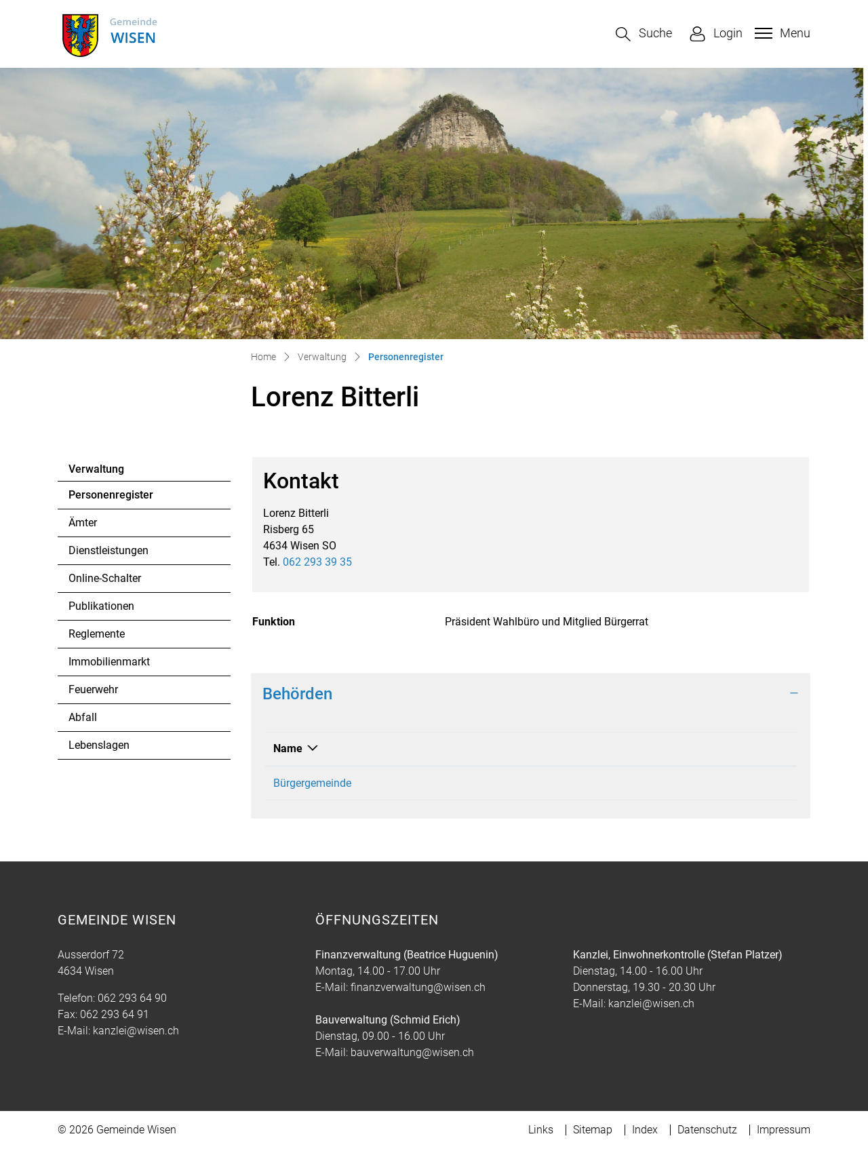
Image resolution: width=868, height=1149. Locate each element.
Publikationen (101, 606)
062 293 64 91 (114, 1014)
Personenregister (110, 498)
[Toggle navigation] (780, 33)
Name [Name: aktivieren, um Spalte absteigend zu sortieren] (287, 748)
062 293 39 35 (317, 562)
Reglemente (96, 633)
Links (540, 1129)
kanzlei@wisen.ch (136, 1030)
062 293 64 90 (132, 998)
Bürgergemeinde (312, 783)
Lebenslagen (99, 745)
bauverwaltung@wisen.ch (412, 1052)
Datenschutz (707, 1129)
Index (645, 1129)
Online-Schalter (104, 578)
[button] (644, 34)
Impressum (783, 1129)
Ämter (82, 522)
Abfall (82, 717)
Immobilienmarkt (109, 661)
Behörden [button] (297, 693)
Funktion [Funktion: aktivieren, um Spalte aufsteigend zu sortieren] (620, 748)
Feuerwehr (93, 689)
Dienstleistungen (108, 550)
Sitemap (592, 1129)
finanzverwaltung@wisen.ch (418, 987)
